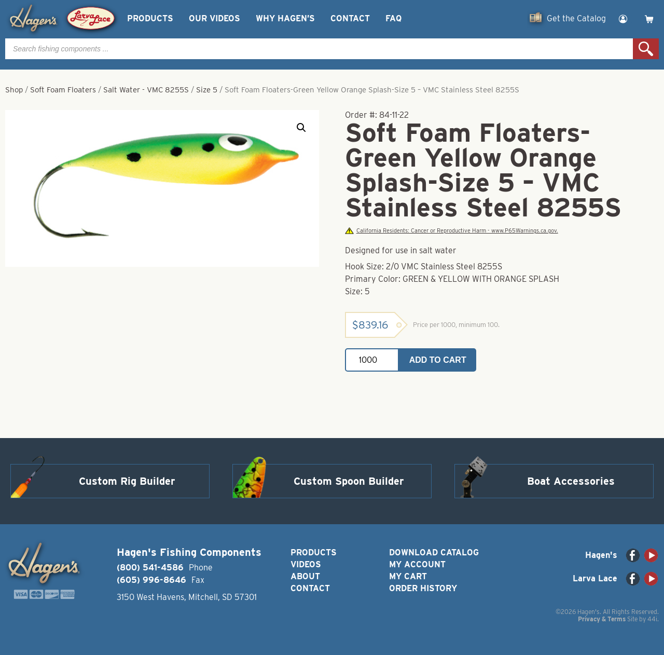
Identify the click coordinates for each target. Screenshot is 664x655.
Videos (305, 564)
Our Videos (214, 18)
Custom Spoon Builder (349, 481)
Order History (423, 588)
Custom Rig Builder (127, 481)
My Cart (408, 576)
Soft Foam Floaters (63, 89)
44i (652, 619)
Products (150, 18)
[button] (301, 127)
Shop (14, 89)
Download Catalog (434, 552)
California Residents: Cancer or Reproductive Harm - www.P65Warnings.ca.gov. (451, 230)
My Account (417, 564)
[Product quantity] (372, 360)
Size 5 (206, 89)
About (305, 576)
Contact (350, 18)
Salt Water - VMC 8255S (146, 89)
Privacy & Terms (602, 619)
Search (646, 48)
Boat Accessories (571, 481)
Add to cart (437, 360)
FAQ (393, 18)
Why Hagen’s (285, 18)
